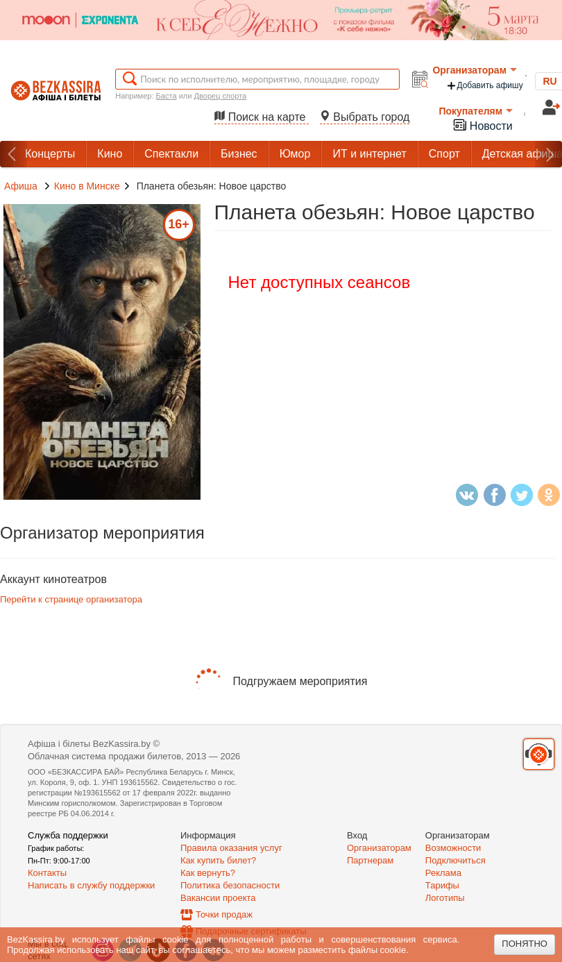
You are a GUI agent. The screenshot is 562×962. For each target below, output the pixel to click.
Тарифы (442, 885)
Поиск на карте (261, 117)
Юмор (295, 154)
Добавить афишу (484, 86)
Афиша (20, 186)
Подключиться (455, 860)
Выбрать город (365, 117)
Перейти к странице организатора (71, 599)
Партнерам (370, 860)
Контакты (47, 873)
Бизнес (239, 154)
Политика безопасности (230, 885)
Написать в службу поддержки (91, 885)
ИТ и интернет (369, 154)
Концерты (50, 154)
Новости (482, 124)
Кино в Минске (87, 186)
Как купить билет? (218, 860)
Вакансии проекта (218, 898)
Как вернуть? (207, 873)
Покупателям (475, 111)
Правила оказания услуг (231, 848)
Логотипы (445, 898)
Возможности (453, 848)
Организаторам (474, 70)
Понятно (524, 943)
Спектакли (171, 154)
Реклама (443, 873)
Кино (109, 154)
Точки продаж (224, 914)
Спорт (444, 154)
